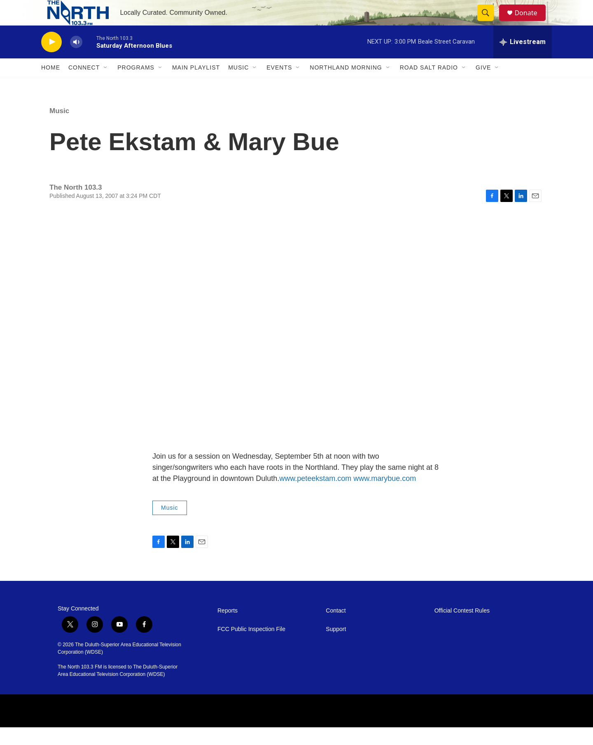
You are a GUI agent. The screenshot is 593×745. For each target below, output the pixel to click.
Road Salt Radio (429, 85)
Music (238, 85)
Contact (336, 628)
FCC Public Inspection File (251, 647)
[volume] (76, 60)
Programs (135, 85)
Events (279, 85)
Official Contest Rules (462, 628)
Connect (84, 85)
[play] (51, 60)
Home (50, 85)
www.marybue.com (384, 496)
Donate (531, 21)
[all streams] (522, 59)
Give (483, 85)
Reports (227, 628)
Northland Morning (346, 85)
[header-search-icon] (489, 22)
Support (336, 647)
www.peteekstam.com (315, 496)
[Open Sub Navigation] (106, 85)
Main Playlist (196, 85)
